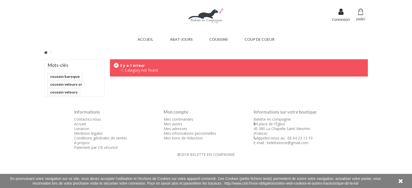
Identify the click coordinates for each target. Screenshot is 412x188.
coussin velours (64, 92)
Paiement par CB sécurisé (96, 147)
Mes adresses (175, 128)
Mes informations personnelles (190, 133)
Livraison (81, 128)
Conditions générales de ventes (100, 138)
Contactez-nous (87, 119)
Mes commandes (178, 119)
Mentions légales (88, 133)
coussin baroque (65, 76)
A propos (82, 142)
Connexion (341, 19)
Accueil (80, 123)
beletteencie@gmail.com (287, 142)
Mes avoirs (173, 123)
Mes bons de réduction (183, 138)
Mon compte (176, 112)
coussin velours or (66, 84)
